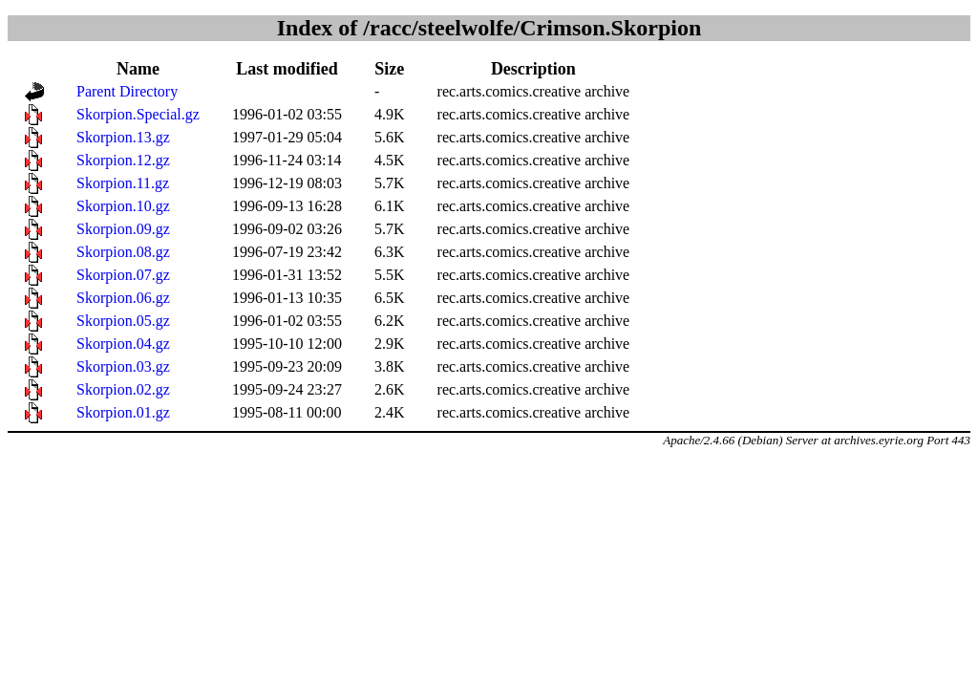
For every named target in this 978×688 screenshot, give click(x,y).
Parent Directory (127, 91)
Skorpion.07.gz (123, 275)
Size (389, 68)
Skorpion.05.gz (123, 320)
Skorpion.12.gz (123, 160)
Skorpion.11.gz (122, 183)
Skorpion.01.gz (123, 412)
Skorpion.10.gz (123, 206)
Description (533, 68)
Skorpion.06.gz (123, 298)
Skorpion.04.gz (123, 343)
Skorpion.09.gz (123, 229)
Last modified (287, 68)
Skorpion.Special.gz (138, 114)
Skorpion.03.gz (123, 366)
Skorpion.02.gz (123, 389)
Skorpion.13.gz (123, 137)
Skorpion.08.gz (123, 252)
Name (138, 68)
